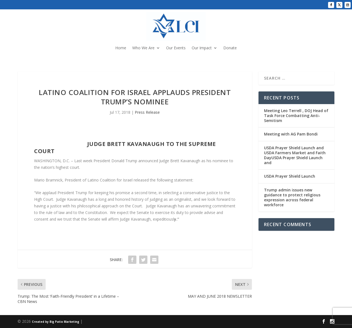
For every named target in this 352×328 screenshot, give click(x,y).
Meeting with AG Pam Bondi (291, 134)
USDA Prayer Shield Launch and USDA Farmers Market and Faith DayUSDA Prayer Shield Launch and (295, 155)
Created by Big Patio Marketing (55, 322)
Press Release (147, 112)
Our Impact (202, 48)
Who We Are (143, 48)
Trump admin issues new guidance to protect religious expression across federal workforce (292, 197)
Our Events (176, 48)
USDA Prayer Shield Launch (289, 176)
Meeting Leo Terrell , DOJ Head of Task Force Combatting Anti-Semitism (296, 115)
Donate (230, 48)
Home (120, 48)
